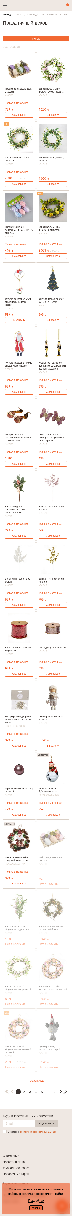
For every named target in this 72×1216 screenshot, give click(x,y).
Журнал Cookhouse (16, 1168)
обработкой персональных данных (38, 1132)
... (48, 1092)
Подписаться (46, 1123)
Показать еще (36, 1080)
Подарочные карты (16, 1174)
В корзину (53, 114)
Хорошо (36, 1207)
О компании (11, 1156)
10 (54, 1092)
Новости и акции (14, 1162)
